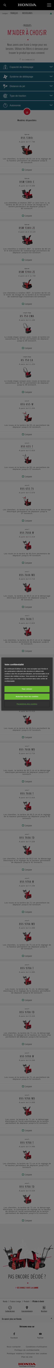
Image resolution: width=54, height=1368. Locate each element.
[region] (27, 684)
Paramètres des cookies (27, 704)
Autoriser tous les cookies (27, 696)
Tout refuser (27, 689)
